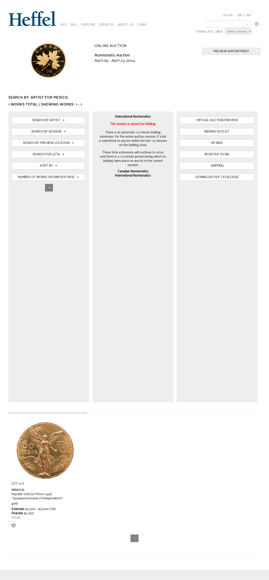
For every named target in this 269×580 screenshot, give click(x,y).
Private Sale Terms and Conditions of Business (126, 460)
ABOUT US (125, 24)
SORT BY (48, 165)
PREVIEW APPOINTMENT (231, 51)
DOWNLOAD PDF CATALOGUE (217, 177)
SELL (74, 24)
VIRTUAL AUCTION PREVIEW (217, 120)
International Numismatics (133, 175)
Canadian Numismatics (133, 171)
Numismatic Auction (112, 55)
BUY (64, 24)
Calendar (186, 456)
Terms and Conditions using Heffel (118, 464)
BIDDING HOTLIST (216, 131)
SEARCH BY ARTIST (48, 120)
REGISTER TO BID (216, 154)
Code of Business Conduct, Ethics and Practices (127, 468)
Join (84, 402)
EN (240, 15)
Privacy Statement (24, 468)
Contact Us (187, 464)
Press (183, 460)
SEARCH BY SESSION (48, 131)
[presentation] (43, 419)
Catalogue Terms (23, 460)
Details (16, 312)
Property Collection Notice (29, 464)
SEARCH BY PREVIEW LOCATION (48, 143)
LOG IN (227, 15)
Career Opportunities (193, 468)
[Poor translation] (15, 517)
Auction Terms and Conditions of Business (123, 456)
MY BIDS (217, 143)
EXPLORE (89, 24)
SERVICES (106, 24)
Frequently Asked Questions (30, 456)
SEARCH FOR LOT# (48, 154)
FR (249, 15)
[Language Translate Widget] (238, 31)
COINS (141, 24)
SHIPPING (217, 165)
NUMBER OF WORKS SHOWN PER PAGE (48, 177)
